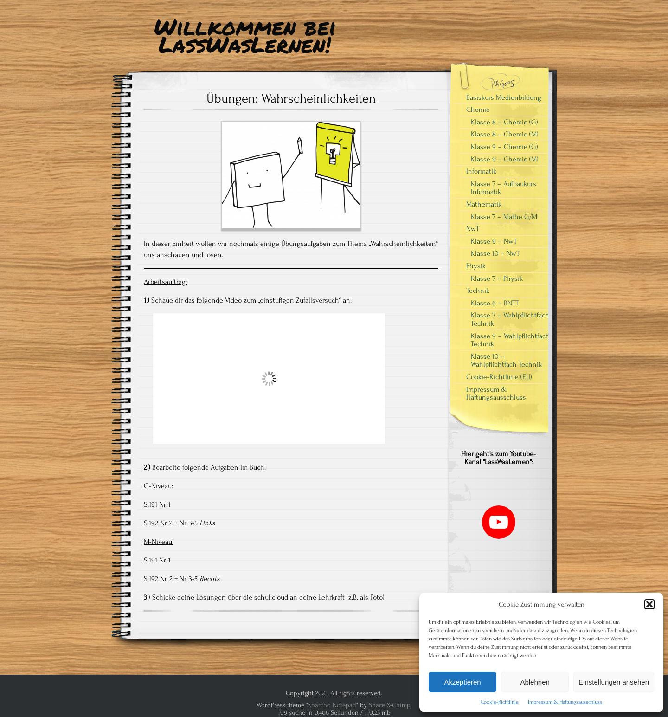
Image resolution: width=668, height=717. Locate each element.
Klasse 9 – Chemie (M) (505, 159)
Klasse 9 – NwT (494, 241)
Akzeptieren (462, 682)
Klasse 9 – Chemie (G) (504, 146)
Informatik (481, 171)
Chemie (478, 109)
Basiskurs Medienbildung (503, 97)
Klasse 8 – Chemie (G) (504, 122)
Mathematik (483, 204)
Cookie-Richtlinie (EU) (499, 377)
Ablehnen (534, 682)
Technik (477, 290)
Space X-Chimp (390, 705)
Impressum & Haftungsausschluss (565, 702)
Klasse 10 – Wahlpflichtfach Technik (506, 360)
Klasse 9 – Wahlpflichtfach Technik (510, 340)
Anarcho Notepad (331, 705)
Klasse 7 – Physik (497, 278)
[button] (649, 604)
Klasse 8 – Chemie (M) (505, 134)
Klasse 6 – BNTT (495, 303)
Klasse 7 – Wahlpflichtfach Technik (510, 319)
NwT (472, 229)
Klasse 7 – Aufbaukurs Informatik (503, 188)
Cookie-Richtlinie (500, 702)
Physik (476, 266)
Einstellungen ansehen (613, 682)
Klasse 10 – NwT (495, 253)
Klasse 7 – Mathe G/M (504, 217)
